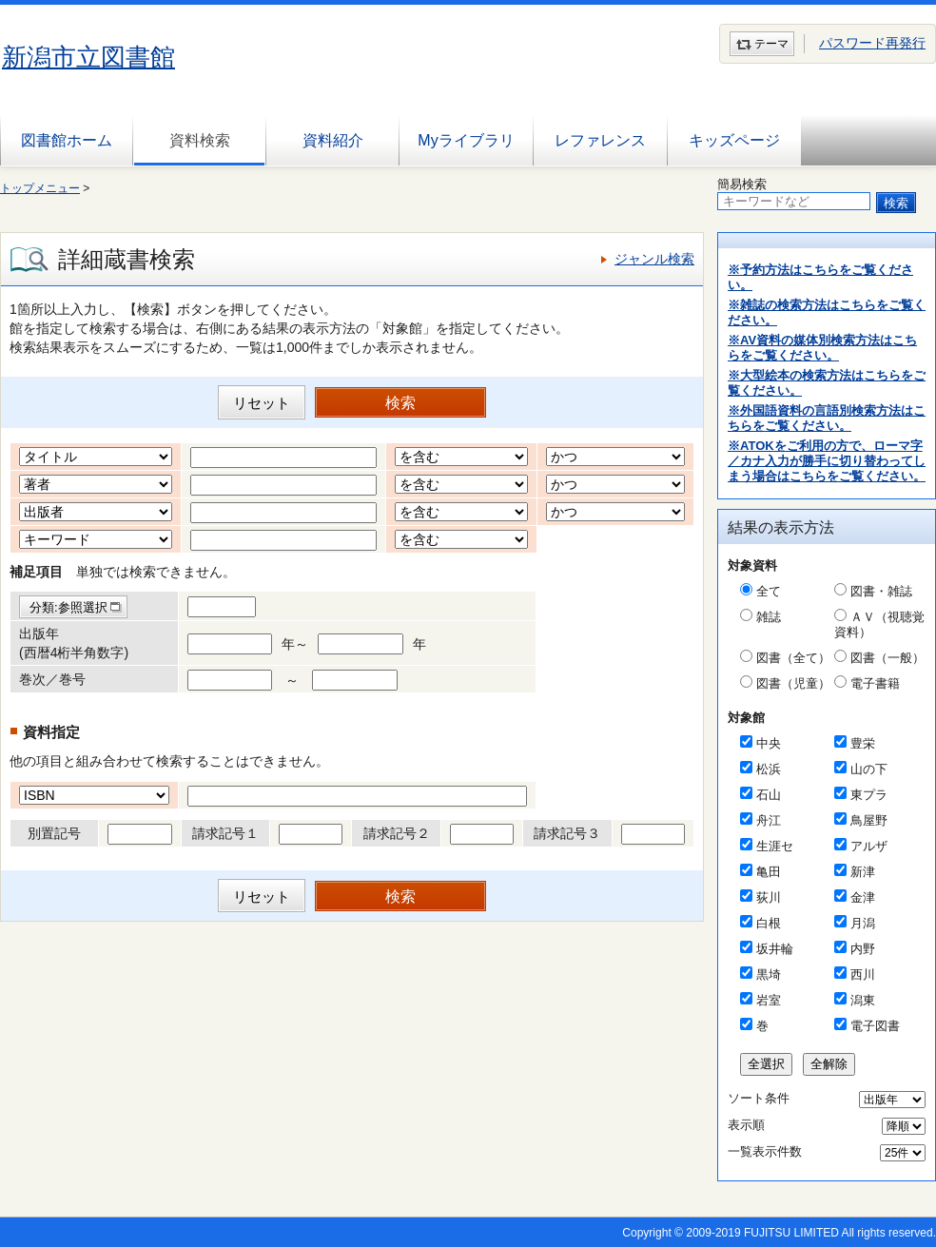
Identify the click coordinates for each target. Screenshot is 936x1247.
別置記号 (54, 833)
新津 (862, 872)
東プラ (868, 795)
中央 (768, 743)
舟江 (768, 820)
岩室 (768, 1000)
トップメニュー (40, 188)
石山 (768, 795)
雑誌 (768, 617)
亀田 (768, 872)
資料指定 (51, 732)
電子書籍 (875, 683)
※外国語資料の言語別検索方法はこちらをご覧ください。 (827, 418)
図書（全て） (793, 658)
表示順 (746, 1125)
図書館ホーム (66, 140)
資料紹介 (332, 140)
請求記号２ (396, 833)
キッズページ (734, 140)
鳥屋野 (868, 820)
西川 (862, 974)
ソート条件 (759, 1098)
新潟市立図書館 (88, 57)
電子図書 (875, 1026)
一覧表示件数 (765, 1151)
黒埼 (768, 974)
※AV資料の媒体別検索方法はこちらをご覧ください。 (822, 347)
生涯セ (774, 846)
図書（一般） (887, 658)
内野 (862, 949)
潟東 (862, 1000)
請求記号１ (225, 833)
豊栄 (862, 743)
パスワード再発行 (872, 42)
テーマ (771, 43)
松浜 (768, 769)
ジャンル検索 (654, 258)
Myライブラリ (466, 140)
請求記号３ (567, 833)
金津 (862, 897)
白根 (768, 923)
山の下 (868, 769)
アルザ (868, 846)
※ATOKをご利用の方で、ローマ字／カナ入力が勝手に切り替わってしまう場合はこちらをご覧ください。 (827, 460)
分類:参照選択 (68, 607)
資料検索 (199, 140)
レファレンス (600, 140)
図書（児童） (793, 683)
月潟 (862, 923)
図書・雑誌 (881, 591)
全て (768, 591)
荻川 (768, 897)
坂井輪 (774, 949)
